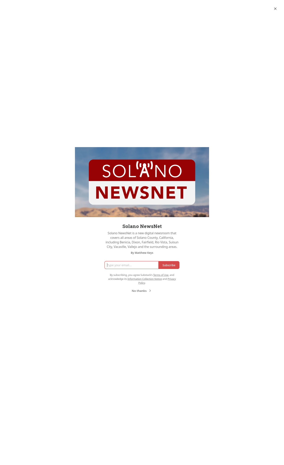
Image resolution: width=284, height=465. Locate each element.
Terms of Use (160, 275)
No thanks (142, 291)
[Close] (275, 9)
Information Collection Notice (144, 279)
